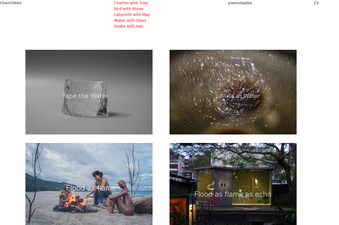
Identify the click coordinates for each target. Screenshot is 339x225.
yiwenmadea (240, 2)
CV (316, 2)
